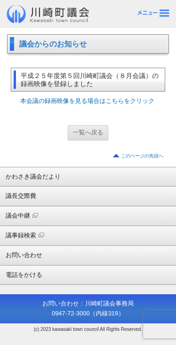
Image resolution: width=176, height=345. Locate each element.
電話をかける (24, 274)
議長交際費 (21, 195)
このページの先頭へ (142, 155)
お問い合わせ (24, 255)
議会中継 (22, 215)
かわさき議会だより (33, 176)
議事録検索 (25, 235)
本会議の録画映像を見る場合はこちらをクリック (87, 100)
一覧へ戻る (88, 132)
